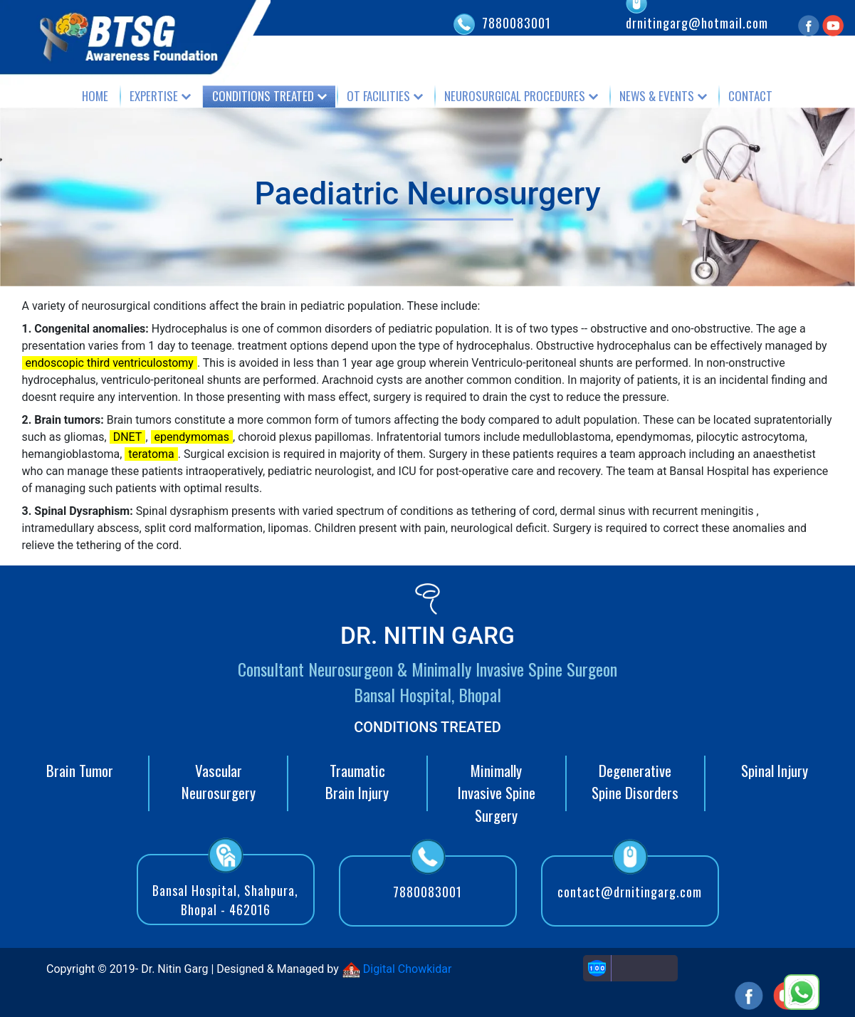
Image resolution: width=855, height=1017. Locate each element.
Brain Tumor (79, 770)
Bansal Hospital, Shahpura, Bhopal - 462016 (225, 900)
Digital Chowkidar (397, 969)
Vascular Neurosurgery (219, 781)
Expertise (154, 96)
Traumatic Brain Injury (357, 781)
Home (95, 96)
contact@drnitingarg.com (629, 891)
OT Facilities (378, 96)
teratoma (151, 454)
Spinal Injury (774, 770)
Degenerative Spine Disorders (635, 781)
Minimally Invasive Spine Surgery (496, 792)
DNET (127, 437)
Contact (750, 96)
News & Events (656, 96)
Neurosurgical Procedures (514, 96)
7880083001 (516, 23)
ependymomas (192, 437)
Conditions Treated (263, 96)
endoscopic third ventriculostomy (110, 363)
